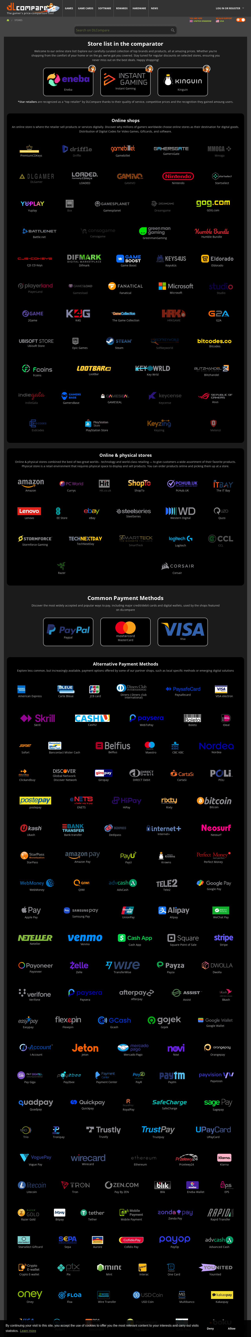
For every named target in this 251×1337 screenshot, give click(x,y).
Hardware (139, 8)
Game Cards (85, 8)
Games (69, 8)
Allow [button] (231, 1328)
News (154, 8)
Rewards (122, 8)
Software (104, 8)
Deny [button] (210, 1328)
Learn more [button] (28, 1330)
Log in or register (228, 8)
